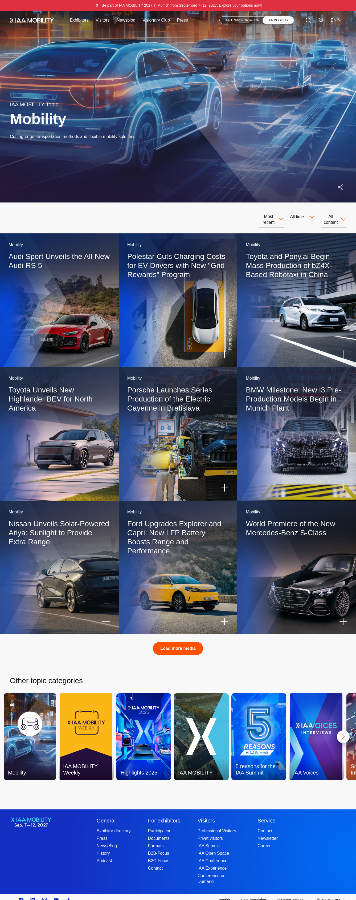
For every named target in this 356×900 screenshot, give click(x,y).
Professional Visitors (217, 825)
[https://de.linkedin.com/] (32, 894)
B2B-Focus (158, 847)
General (106, 815)
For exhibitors (164, 815)
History (103, 847)
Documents (159, 832)
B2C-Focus (158, 855)
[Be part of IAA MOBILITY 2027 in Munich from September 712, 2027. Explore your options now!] (178, 5)
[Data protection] (253, 894)
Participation (159, 825)
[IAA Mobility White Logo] (32, 20)
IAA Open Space (213, 847)
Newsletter (268, 832)
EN (337, 20)
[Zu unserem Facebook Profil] (21, 894)
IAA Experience (212, 862)
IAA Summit (209, 840)
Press (182, 20)
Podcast (104, 855)
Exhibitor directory (114, 825)
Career (264, 840)
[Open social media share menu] (340, 187)
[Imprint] (224, 894)
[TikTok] (68, 894)
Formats (156, 840)
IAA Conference (212, 855)
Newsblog (126, 20)
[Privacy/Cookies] (290, 894)
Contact (155, 862)
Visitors (102, 20)
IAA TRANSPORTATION (242, 20)
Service (267, 815)
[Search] (308, 20)
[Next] (343, 730)
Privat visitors (210, 832)
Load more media (177, 642)
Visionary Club (156, 20)
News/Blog (107, 840)
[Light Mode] (321, 20)
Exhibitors (79, 20)
